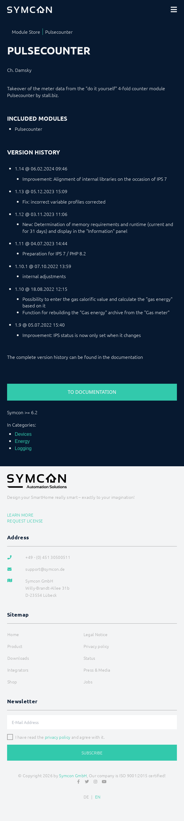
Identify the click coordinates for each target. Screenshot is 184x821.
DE (86, 797)
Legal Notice (96, 634)
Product (14, 646)
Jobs (88, 682)
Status (89, 658)
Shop (12, 682)
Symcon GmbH (73, 775)
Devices (23, 434)
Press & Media (97, 670)
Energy (22, 441)
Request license (25, 521)
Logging (23, 448)
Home (13, 634)
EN (98, 797)
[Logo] (29, 9)
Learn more (20, 515)
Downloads (18, 658)
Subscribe (92, 753)
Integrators (18, 670)
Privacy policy (96, 646)
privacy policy (58, 737)
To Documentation (92, 392)
